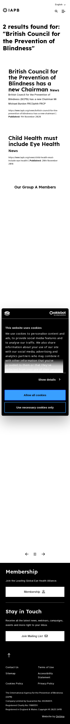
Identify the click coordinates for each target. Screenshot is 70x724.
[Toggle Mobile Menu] (63, 11)
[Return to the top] (9, 655)
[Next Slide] (43, 554)
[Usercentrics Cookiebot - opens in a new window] (50, 313)
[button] (60, 4)
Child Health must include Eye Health (34, 143)
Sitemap (10, 673)
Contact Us (12, 667)
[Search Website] (56, 11)
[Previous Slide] (27, 554)
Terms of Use (46, 667)
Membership (34, 592)
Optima (60, 716)
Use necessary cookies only (35, 407)
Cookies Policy (14, 683)
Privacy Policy (46, 683)
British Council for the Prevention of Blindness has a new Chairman (33, 80)
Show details (47, 379)
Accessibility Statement (45, 675)
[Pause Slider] (35, 554)
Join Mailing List (34, 636)
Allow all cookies (35, 395)
